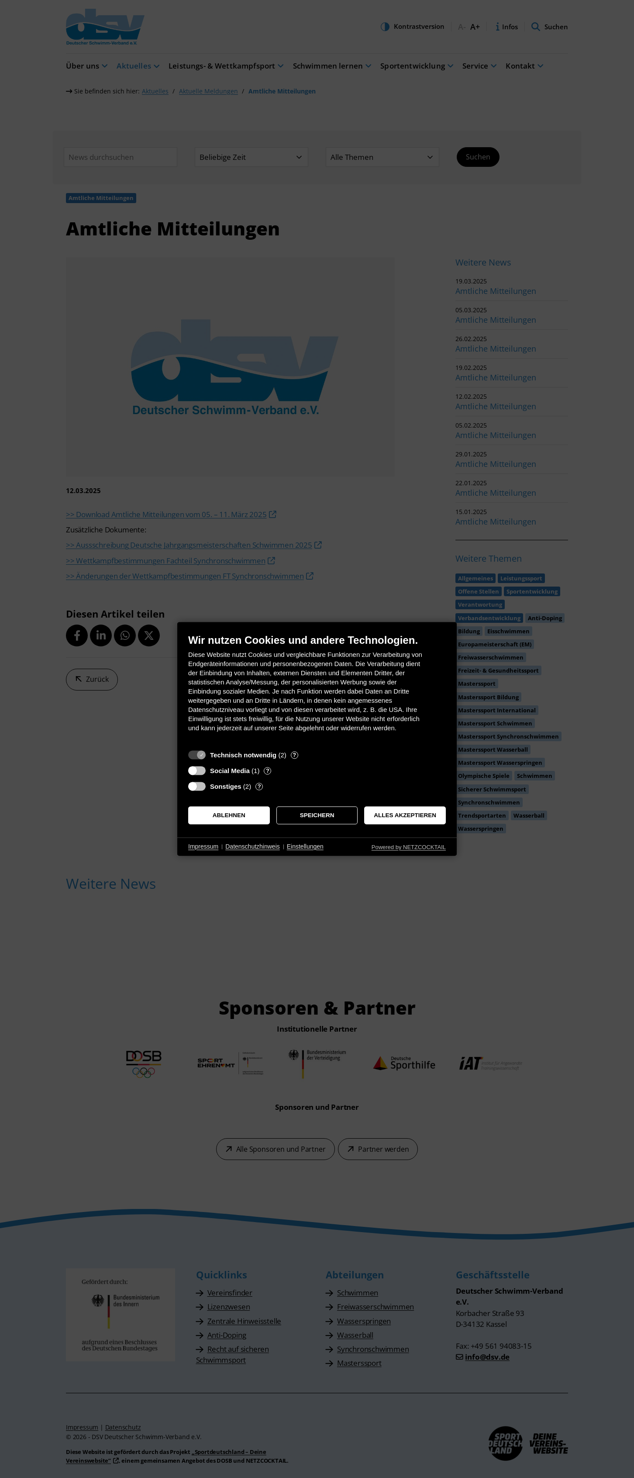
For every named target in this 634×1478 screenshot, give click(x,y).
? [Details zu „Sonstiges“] (259, 786)
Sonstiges (225, 786)
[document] (317, 689)
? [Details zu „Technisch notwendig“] (294, 755)
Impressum (203, 846)
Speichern (317, 815)
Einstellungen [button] (305, 846)
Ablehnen (229, 815)
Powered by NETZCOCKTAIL (409, 847)
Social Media (230, 770)
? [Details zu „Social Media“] (267, 770)
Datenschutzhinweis (252, 846)
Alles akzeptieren (405, 815)
